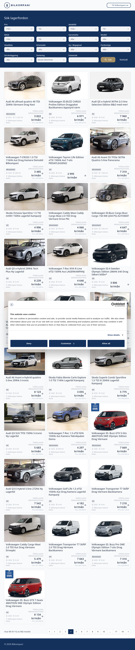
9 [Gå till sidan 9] (97, 631)
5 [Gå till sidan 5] (76, 631)
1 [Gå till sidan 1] (54, 631)
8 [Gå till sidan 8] (92, 631)
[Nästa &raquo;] (128, 631)
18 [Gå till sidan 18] (123, 631)
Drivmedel (40, 45)
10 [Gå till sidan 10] (104, 631)
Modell (104, 35)
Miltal (6, 35)
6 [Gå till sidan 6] (81, 631)
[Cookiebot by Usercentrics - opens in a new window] (113, 305)
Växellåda (8, 45)
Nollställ (124, 59)
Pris (6, 24)
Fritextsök (73, 55)
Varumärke (73, 35)
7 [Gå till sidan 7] (87, 631)
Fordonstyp (106, 45)
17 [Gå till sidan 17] (116, 631)
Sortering (40, 55)
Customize (67, 343)
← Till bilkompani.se (118, 5)
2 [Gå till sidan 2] (60, 631)
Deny (28, 343)
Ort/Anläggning (11, 55)
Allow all (106, 343)
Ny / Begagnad (75, 45)
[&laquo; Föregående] (49, 631)
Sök (108, 59)
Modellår (72, 24)
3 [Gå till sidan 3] (65, 631)
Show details (114, 335)
